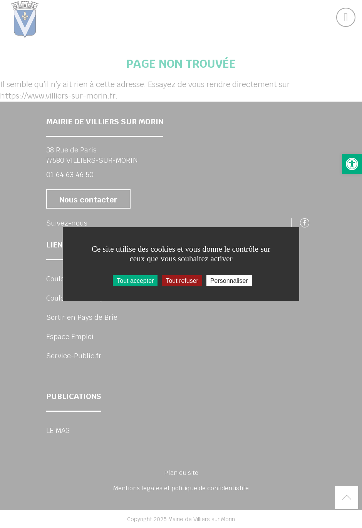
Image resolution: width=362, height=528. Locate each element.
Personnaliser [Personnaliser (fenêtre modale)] (229, 280)
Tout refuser (182, 280)
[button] (352, 164)
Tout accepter (135, 280)
